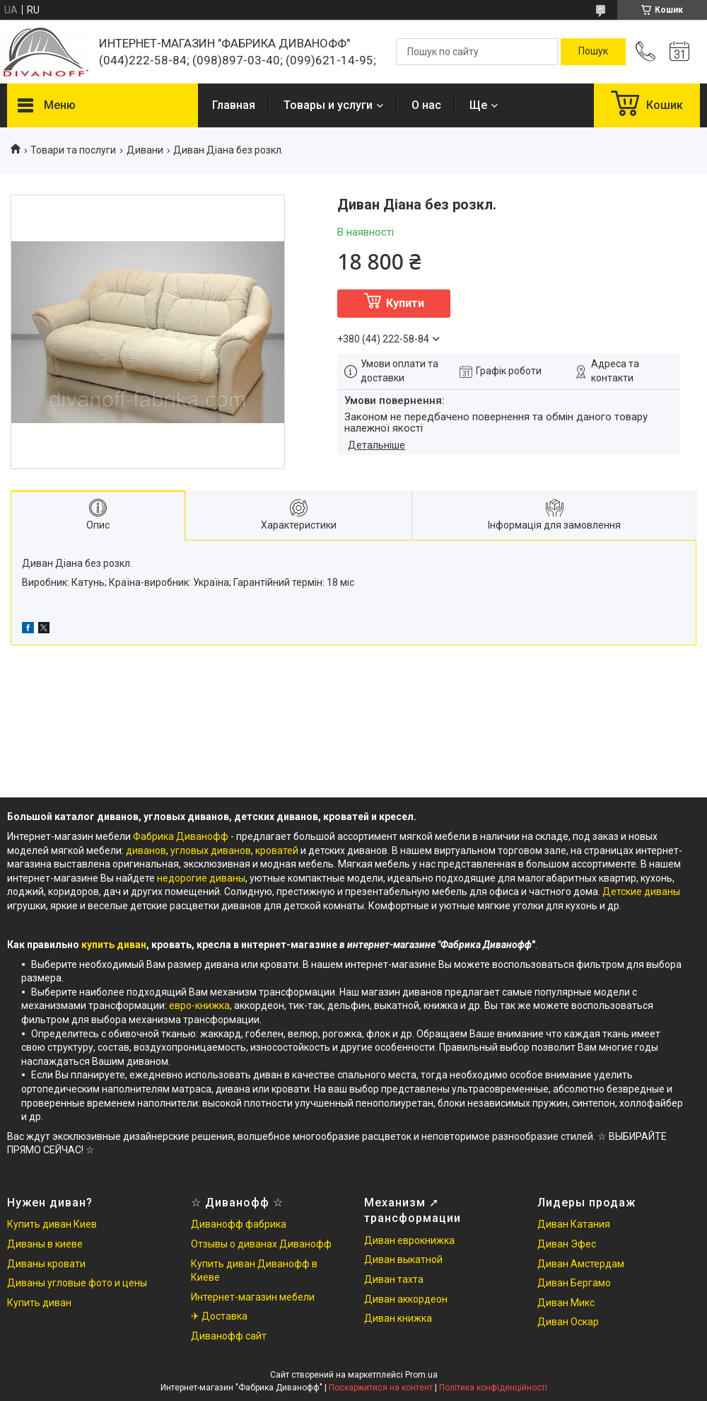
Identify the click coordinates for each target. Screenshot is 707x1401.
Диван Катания (573, 1224)
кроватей (277, 850)
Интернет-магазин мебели (253, 1297)
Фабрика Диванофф (180, 836)
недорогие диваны (201, 878)
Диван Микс (566, 1302)
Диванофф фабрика (238, 1224)
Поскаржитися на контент (381, 1388)
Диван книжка (398, 1318)
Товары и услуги (328, 105)
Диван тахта (393, 1279)
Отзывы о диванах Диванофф (261, 1244)
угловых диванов (210, 850)
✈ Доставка (219, 1316)
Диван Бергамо (574, 1282)
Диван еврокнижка (409, 1240)
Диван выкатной (403, 1259)
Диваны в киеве (45, 1244)
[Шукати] (593, 51)
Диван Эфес (566, 1244)
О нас (426, 105)
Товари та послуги (73, 150)
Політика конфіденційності (493, 1388)
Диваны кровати (46, 1263)
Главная (233, 105)
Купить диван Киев (52, 1224)
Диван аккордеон (406, 1299)
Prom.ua (421, 1375)
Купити (405, 303)
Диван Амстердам (580, 1263)
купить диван (113, 944)
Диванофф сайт (229, 1336)
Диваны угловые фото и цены (77, 1282)
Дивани (145, 150)
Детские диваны (641, 891)
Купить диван (39, 1302)
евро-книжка (199, 1005)
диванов (146, 850)
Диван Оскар (568, 1321)
